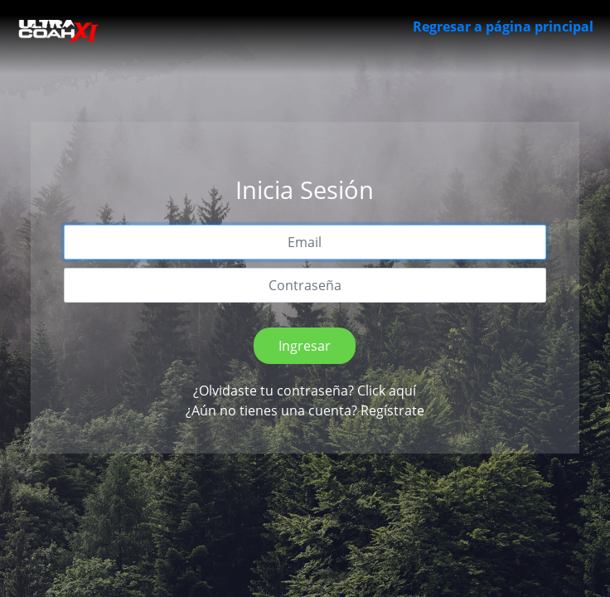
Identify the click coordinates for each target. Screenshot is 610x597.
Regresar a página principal (503, 26)
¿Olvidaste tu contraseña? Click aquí (304, 390)
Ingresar (304, 346)
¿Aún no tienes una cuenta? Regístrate (305, 410)
